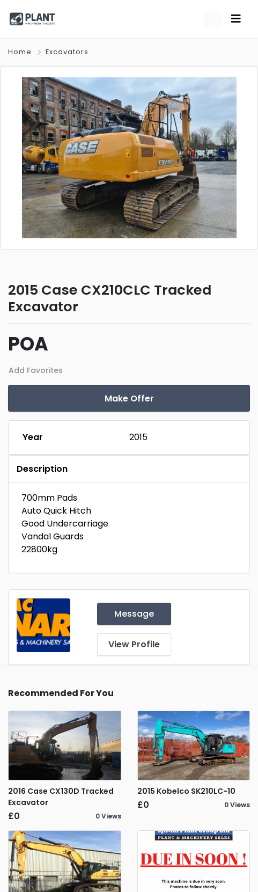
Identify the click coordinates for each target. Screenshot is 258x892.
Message (134, 614)
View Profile (134, 644)
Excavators (67, 51)
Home (20, 51)
